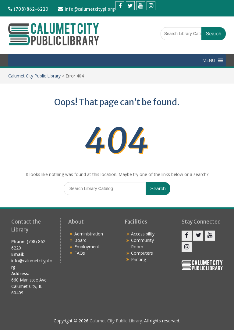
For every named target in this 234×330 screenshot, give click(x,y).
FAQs (79, 253)
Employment (86, 246)
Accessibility (142, 234)
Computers (142, 253)
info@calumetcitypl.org (90, 9)
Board (80, 240)
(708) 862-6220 (31, 9)
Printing (138, 259)
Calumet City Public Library (34, 76)
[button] (208, 60)
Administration (88, 234)
